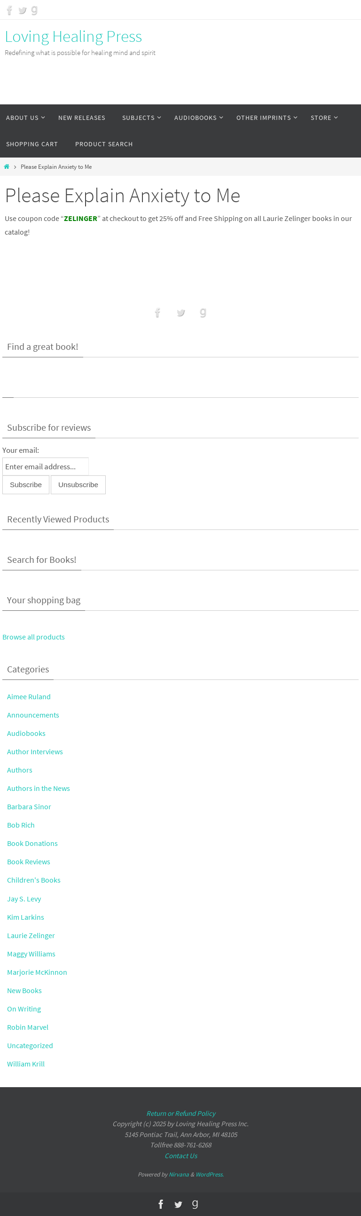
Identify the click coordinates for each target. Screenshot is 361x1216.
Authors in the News (39, 788)
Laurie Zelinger (31, 935)
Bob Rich (21, 825)
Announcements (34, 715)
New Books (25, 990)
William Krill (26, 1063)
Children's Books (34, 880)
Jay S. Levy (25, 898)
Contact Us (181, 1155)
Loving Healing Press (73, 36)
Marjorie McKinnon (38, 972)
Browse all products (34, 637)
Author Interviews (36, 751)
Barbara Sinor (30, 806)
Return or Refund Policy (180, 1113)
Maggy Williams (32, 953)
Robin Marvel (28, 1027)
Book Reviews (29, 861)
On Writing (24, 1008)
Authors (20, 770)
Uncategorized (31, 1045)
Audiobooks (26, 733)
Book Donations (33, 843)
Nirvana (179, 1174)
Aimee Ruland (29, 696)
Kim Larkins (26, 917)
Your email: (20, 450)
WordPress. (210, 1174)
